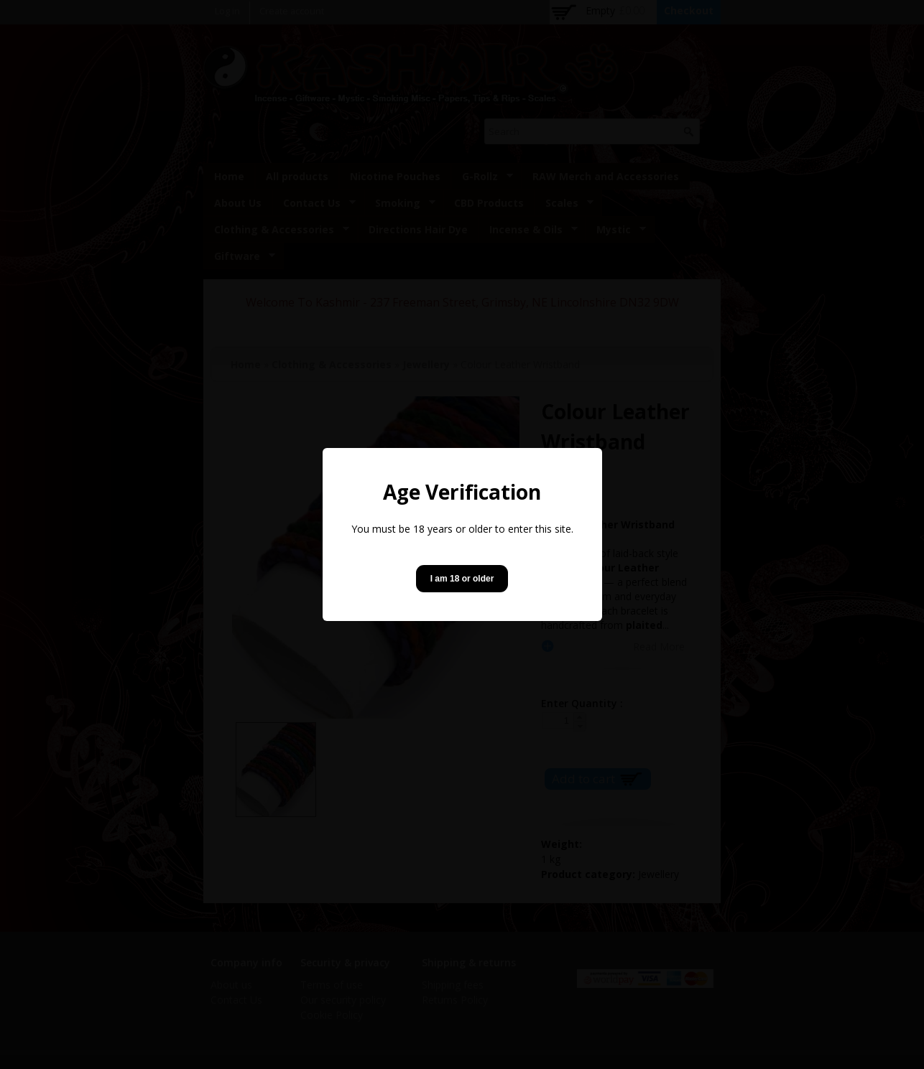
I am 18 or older (462, 579)
